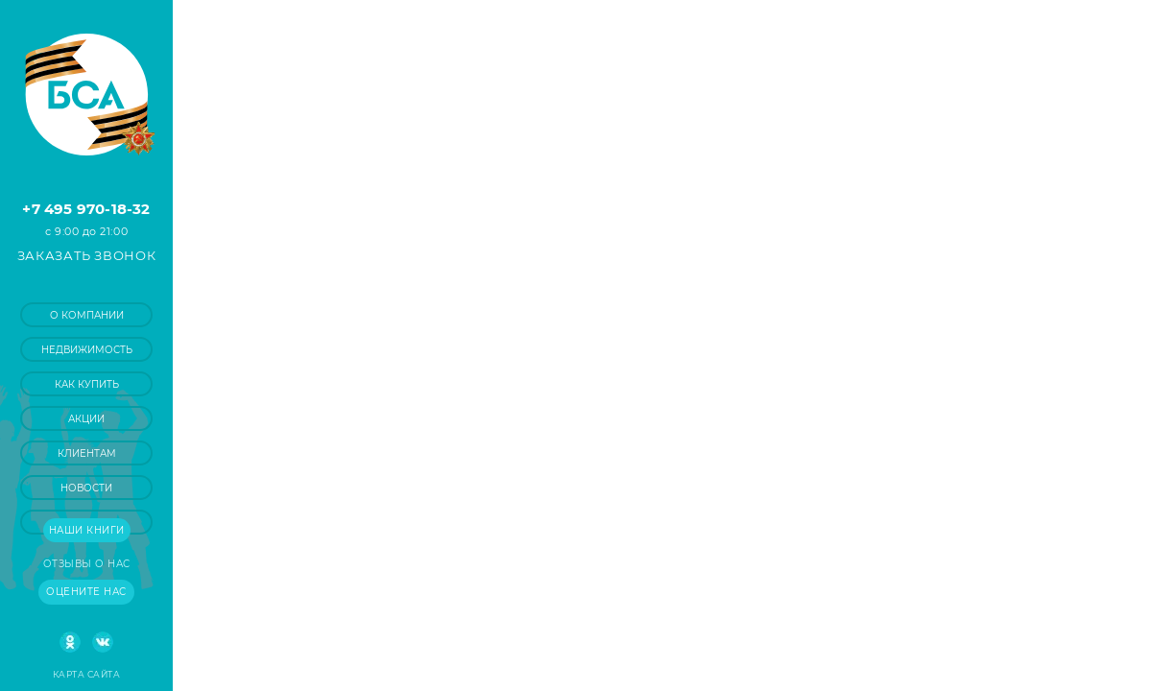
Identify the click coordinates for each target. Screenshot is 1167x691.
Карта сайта (86, 674)
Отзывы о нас (87, 564)
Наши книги (87, 530)
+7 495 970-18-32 (86, 209)
